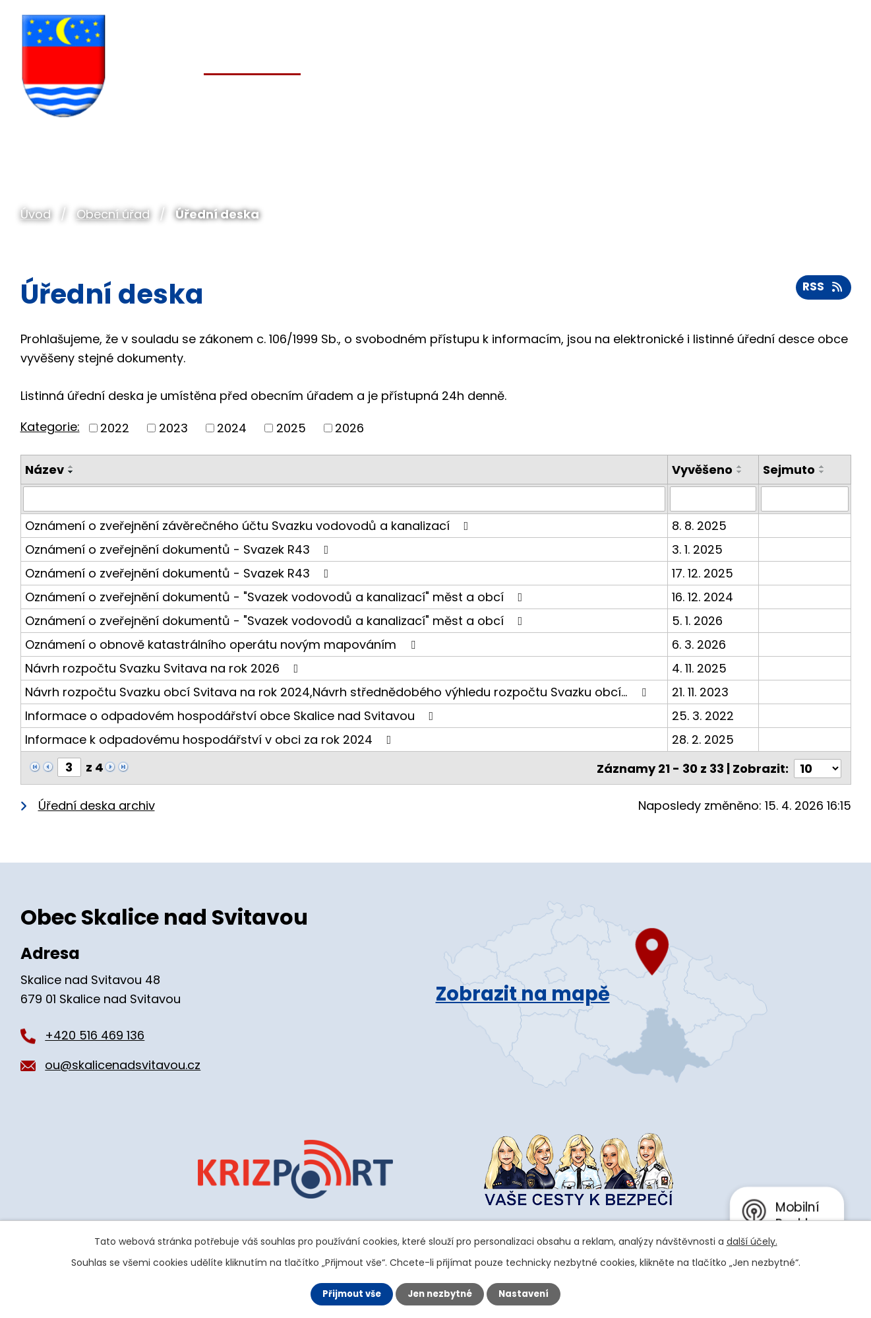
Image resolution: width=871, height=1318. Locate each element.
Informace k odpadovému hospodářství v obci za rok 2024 (211, 739)
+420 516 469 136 (94, 1034)
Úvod (35, 214)
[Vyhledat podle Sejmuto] (805, 498)
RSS (822, 290)
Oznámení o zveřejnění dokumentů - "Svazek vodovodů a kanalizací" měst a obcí (276, 597)
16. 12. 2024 (702, 597)
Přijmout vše (348, 1293)
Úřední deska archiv (96, 804)
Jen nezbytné (440, 1293)
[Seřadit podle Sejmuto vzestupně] (823, 466)
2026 (349, 428)
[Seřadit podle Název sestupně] (71, 472)
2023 (173, 428)
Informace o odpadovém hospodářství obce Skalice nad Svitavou (232, 716)
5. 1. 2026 (697, 620)
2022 (114, 428)
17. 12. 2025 (702, 573)
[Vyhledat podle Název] (344, 498)
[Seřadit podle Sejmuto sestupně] (823, 472)
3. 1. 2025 (697, 549)
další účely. (752, 1240)
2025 (291, 428)
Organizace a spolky (552, 97)
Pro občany (387, 97)
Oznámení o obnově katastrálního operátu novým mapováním (223, 644)
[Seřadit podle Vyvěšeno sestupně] (740, 472)
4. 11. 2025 (699, 668)
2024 (232, 428)
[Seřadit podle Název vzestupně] (71, 466)
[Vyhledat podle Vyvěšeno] (713, 498)
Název (44, 469)
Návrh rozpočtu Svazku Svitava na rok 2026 (164, 668)
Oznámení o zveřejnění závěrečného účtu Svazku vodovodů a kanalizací (249, 525)
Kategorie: (50, 426)
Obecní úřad (113, 214)
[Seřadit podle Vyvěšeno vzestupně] (740, 466)
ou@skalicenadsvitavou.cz (122, 1063)
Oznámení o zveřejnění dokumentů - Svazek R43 (179, 549)
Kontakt (821, 97)
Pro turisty (711, 97)
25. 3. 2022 (703, 716)
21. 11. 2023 (700, 692)
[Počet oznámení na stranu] (817, 767)
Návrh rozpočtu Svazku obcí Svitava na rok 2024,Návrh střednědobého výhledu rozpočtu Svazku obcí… (338, 692)
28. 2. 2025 (703, 739)
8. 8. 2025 (699, 525)
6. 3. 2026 (699, 644)
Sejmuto (790, 469)
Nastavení (528, 1293)
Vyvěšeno (702, 469)
